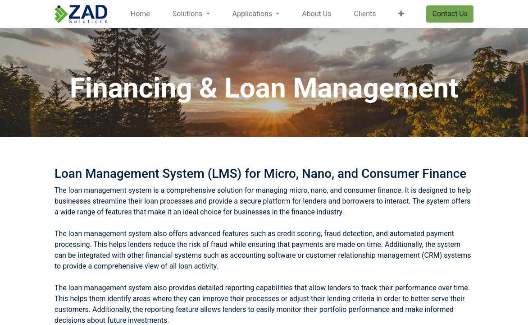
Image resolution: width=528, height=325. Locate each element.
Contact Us (450, 13)
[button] (401, 14)
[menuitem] (140, 14)
